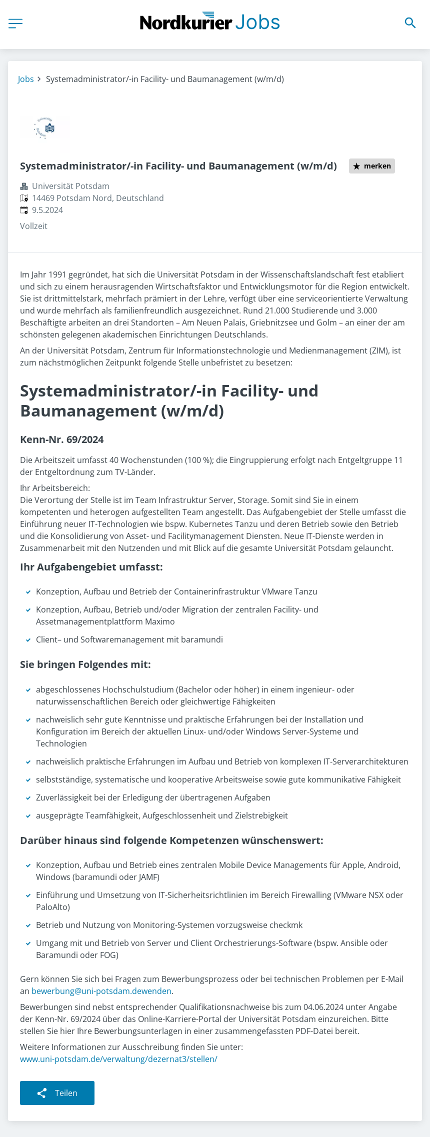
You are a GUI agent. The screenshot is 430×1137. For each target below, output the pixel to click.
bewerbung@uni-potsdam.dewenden (102, 991)
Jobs (26, 79)
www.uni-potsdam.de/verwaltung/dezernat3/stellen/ (119, 1059)
